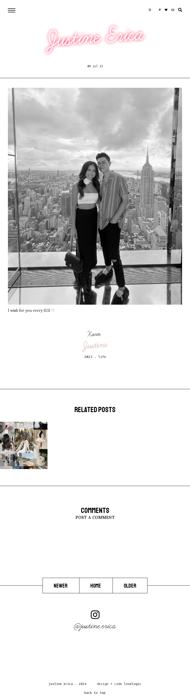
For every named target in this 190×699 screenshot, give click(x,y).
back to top (95, 693)
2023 (88, 357)
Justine (95, 345)
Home (96, 585)
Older (130, 585)
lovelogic (133, 684)
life (102, 357)
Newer (61, 585)
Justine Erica (96, 37)
